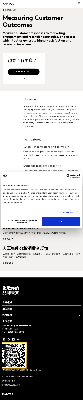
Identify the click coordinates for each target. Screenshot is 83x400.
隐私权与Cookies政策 (11, 385)
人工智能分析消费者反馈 (25, 249)
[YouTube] (13, 340)
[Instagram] (4, 340)
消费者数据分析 (9, 10)
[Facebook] (8, 340)
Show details (68, 212)
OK (61, 221)
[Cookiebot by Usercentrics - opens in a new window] (68, 176)
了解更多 (7, 239)
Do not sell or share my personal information (22, 221)
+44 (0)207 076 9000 (14, 332)
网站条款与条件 (8, 381)
